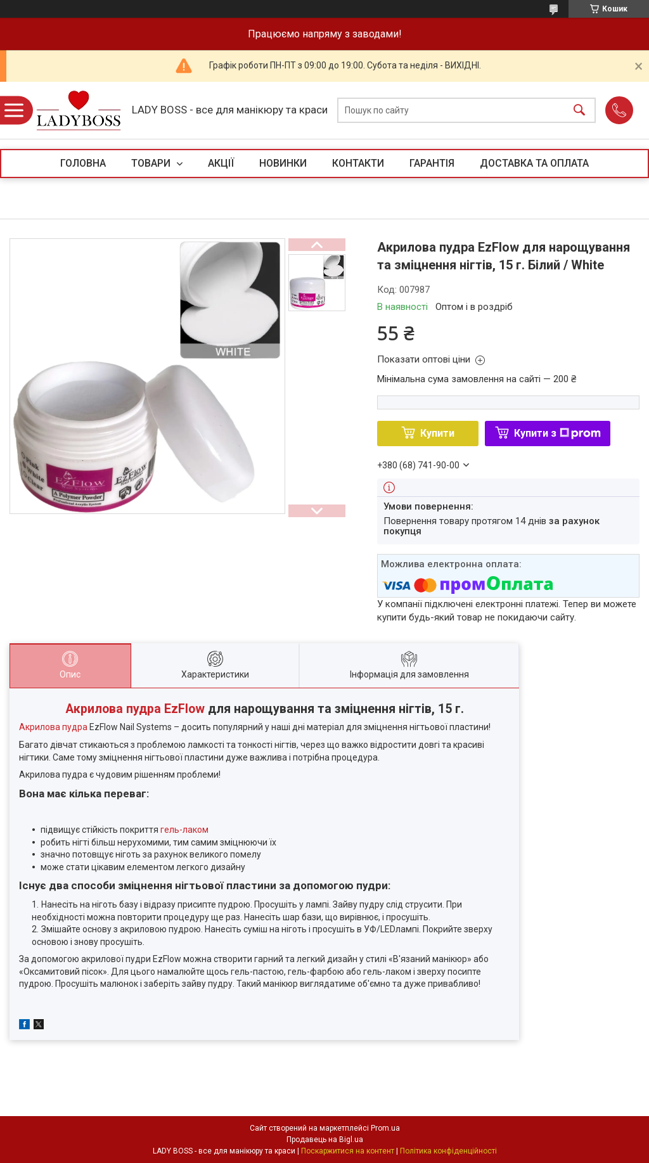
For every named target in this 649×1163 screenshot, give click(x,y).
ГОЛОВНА (83, 163)
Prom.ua (385, 1128)
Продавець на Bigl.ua (324, 1139)
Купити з (557, 433)
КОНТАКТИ (358, 163)
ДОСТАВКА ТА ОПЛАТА (534, 163)
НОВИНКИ (283, 163)
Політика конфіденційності (448, 1151)
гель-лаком (184, 830)
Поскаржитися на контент (347, 1151)
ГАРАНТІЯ (431, 163)
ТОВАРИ (152, 163)
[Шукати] (579, 110)
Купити (437, 433)
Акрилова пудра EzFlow (135, 709)
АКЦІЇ (221, 163)
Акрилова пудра (53, 727)
